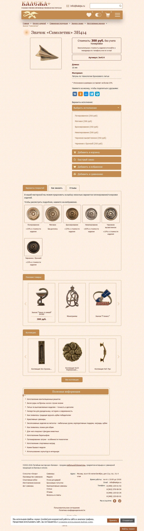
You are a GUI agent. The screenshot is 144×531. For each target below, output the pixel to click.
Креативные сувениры (36, 419)
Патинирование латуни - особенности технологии (47, 439)
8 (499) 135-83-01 (114, 496)
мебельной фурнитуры (76, 465)
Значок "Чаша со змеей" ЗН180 (42, 313)
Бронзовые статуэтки (55, 483)
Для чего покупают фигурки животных (43, 431)
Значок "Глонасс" (102, 316)
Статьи (49, 489)
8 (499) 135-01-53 (114, 486)
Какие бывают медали (36, 447)
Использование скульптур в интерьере (43, 451)
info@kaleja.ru (115, 482)
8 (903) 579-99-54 (114, 489)
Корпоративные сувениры (57, 486)
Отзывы (49, 492)
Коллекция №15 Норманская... (72, 369)
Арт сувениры (28, 486)
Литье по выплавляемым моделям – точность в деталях (50, 407)
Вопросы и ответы (54, 495)
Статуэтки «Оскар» (30, 474)
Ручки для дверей (54, 480)
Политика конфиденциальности (72, 510)
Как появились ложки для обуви (40, 427)
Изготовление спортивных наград (41, 443)
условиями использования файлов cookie (77, 522)
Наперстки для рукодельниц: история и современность (50, 411)
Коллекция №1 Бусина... (41, 369)
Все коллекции (72, 379)
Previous (25, 303)
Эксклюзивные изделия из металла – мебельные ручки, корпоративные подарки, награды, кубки (67, 423)
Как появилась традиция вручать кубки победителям (49, 415)
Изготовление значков (31, 483)
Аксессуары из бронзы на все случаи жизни (45, 403)
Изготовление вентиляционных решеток (43, 399)
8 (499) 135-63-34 (114, 493)
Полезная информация (66, 391)
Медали (50, 477)
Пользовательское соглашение (66, 508)
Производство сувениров (32, 477)
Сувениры (50, 474)
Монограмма (72, 316)
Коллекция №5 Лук (102, 369)
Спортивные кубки (30, 480)
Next (118, 303)
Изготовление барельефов (38, 435)
